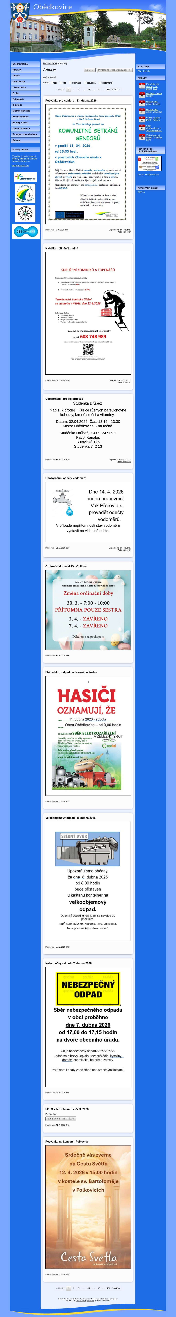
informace (76, 83)
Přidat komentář (124, 232)
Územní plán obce (21, 128)
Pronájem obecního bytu (25, 134)
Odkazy (16, 140)
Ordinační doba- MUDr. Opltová (66, 566)
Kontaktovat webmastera (81, 1299)
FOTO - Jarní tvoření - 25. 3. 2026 (67, 1109)
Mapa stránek (95, 1299)
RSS (89, 70)
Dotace (16, 75)
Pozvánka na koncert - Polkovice (67, 1141)
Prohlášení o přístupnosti (109, 1299)
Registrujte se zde (20, 165)
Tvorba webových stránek (85, 1300)
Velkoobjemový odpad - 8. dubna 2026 (70, 817)
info (64, 83)
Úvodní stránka (50, 63)
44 (88, 89)
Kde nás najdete (21, 116)
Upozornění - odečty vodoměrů (65, 478)
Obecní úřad (19, 81)
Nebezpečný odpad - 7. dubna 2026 (68, 963)
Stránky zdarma (20, 122)
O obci (16, 93)
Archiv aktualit (49, 77)
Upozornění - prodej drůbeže (64, 398)
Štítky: (46, 83)
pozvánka (91, 83)
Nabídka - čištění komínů (61, 248)
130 (108, 89)
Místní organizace (21, 111)
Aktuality (17, 70)
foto (55, 83)
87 (98, 89)
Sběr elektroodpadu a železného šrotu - (71, 672)
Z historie (17, 105)
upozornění (106, 83)
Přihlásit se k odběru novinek (114, 70)
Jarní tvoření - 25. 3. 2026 (61, 1118)
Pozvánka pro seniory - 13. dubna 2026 (71, 100)
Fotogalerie (18, 99)
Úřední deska (19, 87)
